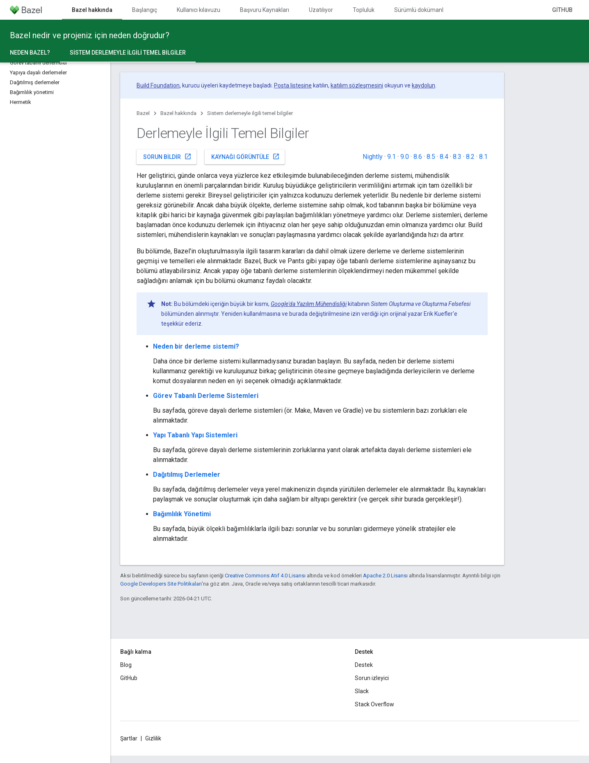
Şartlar (128, 738)
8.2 (470, 157)
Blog (126, 665)
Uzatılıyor (321, 10)
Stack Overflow (374, 704)
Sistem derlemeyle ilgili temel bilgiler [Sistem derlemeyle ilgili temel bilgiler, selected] (128, 52)
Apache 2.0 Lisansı (385, 575)
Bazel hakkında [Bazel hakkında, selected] (92, 10)
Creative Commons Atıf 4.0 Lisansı (265, 575)
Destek (364, 665)
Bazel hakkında (178, 113)
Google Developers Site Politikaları (161, 584)
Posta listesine (293, 85)
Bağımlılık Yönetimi (182, 514)
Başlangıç (144, 10)
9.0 (404, 157)
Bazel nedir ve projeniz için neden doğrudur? (89, 35)
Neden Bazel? (30, 52)
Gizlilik (153, 738)
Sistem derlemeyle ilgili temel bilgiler (250, 113)
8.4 (444, 157)
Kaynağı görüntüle (245, 156)
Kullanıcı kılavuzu (198, 10)
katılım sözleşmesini (357, 85)
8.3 (457, 157)
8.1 (483, 157)
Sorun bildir (167, 156)
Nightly (373, 157)
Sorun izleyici (372, 678)
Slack (362, 691)
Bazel (143, 113)
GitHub (562, 10)
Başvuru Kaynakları (264, 10)
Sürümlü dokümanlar (421, 10)
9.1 (391, 157)
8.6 (417, 157)
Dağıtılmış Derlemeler (186, 474)
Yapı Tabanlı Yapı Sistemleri (195, 435)
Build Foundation (158, 85)
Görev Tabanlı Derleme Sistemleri (205, 396)
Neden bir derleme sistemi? (196, 346)
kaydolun (423, 85)
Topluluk (363, 10)
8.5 (431, 157)
